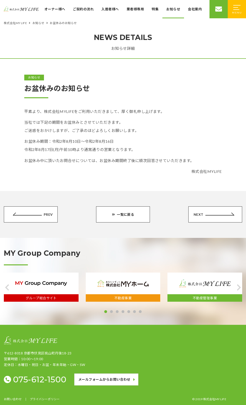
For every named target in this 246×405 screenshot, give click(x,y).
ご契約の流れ (83, 9)
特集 (155, 9)
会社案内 (195, 9)
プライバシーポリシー (45, 399)
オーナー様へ (54, 9)
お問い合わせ (13, 399)
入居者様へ (110, 9)
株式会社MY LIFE (214, 399)
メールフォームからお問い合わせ (104, 379)
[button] (7, 287)
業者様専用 (135, 9)
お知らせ (173, 9)
